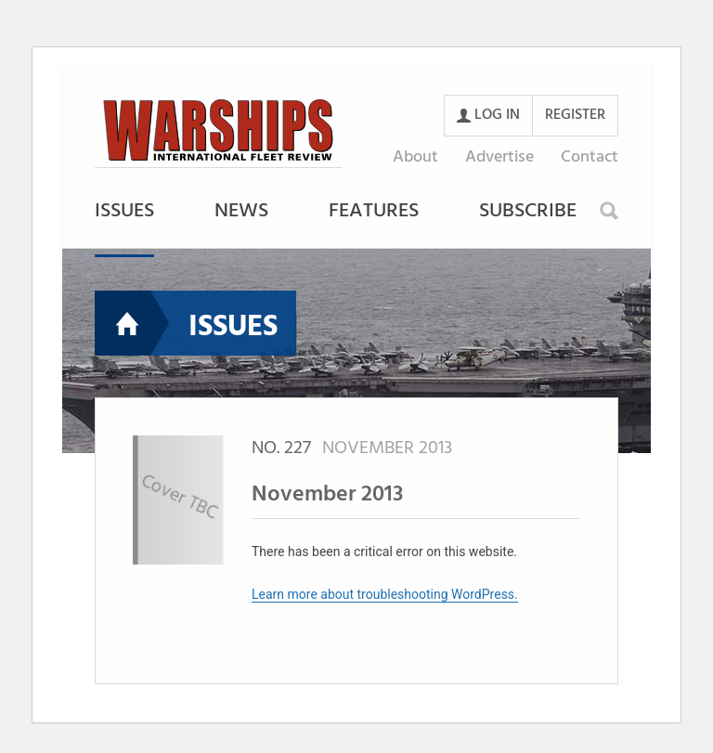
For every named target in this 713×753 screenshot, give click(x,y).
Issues (124, 212)
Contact (589, 157)
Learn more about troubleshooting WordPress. (385, 594)
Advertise (499, 157)
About (415, 157)
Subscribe (528, 212)
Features (374, 212)
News (241, 212)
